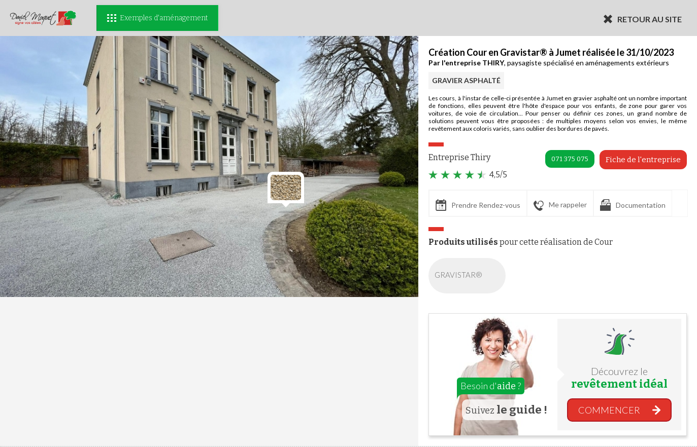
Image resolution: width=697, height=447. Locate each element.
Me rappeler (560, 205)
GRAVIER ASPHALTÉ (466, 80)
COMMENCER (609, 410)
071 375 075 (569, 159)
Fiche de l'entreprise (643, 159)
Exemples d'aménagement (157, 18)
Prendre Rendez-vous (478, 205)
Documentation (633, 205)
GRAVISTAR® (469, 275)
